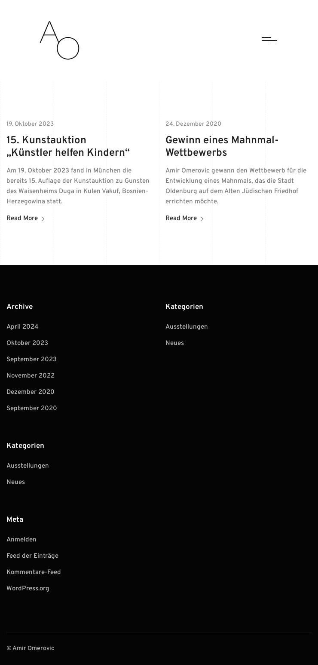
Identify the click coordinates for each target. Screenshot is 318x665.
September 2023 (31, 360)
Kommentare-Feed (33, 572)
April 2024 (22, 327)
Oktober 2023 (27, 343)
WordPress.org (27, 589)
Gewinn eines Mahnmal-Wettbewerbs (222, 147)
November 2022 (30, 376)
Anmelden (21, 540)
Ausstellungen (27, 466)
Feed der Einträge (32, 556)
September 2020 (31, 409)
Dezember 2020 (30, 392)
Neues (15, 482)
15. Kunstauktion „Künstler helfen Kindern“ (68, 147)
